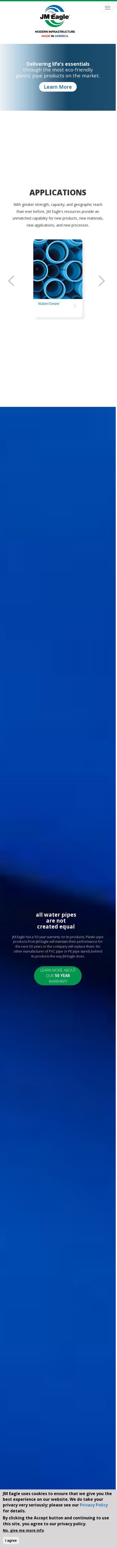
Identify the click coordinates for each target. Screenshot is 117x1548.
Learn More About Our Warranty (58, 976)
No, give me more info (23, 1530)
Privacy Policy (94, 1505)
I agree (11, 1540)
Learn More (58, 87)
